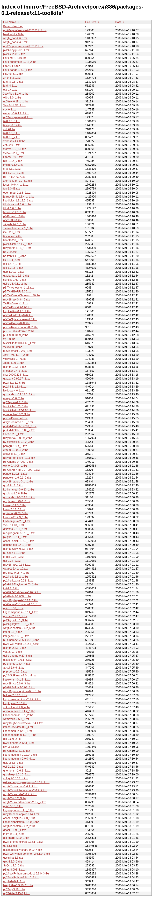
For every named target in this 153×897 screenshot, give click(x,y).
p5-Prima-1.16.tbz (14, 216)
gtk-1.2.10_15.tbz (13, 172)
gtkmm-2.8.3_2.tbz (14, 647)
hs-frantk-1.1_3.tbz (14, 256)
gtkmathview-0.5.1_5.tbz (18, 548)
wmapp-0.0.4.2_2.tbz (16, 113)
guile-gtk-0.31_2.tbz (15, 283)
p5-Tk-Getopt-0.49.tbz (16, 323)
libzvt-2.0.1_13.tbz (14, 509)
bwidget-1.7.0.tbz (13, 34)
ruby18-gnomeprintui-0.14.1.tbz (22, 691)
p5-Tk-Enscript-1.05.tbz (17, 307)
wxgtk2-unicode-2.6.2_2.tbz (20, 794)
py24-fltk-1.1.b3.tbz (14, 386)
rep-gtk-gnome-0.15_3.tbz (19, 533)
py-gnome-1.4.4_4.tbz (16, 663)
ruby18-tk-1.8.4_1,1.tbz (17, 248)
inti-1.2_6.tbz (11, 588)
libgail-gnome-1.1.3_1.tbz (18, 810)
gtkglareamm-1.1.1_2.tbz (18, 422)
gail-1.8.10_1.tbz (13, 608)
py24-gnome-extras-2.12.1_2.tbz (23, 841)
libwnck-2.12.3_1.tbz (15, 517)
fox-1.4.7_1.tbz (12, 263)
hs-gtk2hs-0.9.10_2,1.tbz (18, 885)
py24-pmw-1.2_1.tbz (15, 402)
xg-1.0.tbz (9, 339)
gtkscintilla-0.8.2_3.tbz (16, 414)
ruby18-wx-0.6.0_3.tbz (16, 683)
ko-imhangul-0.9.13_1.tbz (18, 489)
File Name (9, 22)
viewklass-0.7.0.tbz (14, 358)
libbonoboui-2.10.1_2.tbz (18, 715)
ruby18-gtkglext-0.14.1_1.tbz (20, 600)
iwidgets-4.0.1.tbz (14, 390)
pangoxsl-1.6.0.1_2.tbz (17, 477)
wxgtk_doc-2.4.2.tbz (15, 42)
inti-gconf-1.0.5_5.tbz (16, 636)
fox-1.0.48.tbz (11, 188)
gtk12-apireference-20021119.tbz (23, 46)
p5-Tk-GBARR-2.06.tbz (17, 291)
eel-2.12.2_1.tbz (13, 766)
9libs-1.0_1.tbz (12, 97)
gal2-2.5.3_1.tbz (13, 762)
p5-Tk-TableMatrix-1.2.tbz (18, 331)
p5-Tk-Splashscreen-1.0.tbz (20, 319)
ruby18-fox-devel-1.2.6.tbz (19, 457)
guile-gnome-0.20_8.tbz (17, 655)
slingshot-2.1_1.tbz (14, 224)
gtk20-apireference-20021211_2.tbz (25, 30)
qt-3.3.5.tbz (10, 845)
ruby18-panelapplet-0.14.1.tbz (21, 814)
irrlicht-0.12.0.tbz (13, 164)
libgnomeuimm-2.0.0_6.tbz (19, 758)
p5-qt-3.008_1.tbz (14, 869)
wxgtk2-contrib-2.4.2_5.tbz (19, 628)
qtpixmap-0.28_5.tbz (15, 513)
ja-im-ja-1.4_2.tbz (13, 833)
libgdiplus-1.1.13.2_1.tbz (18, 200)
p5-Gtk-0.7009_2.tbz (15, 335)
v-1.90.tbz (9, 129)
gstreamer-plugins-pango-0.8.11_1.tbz (26, 782)
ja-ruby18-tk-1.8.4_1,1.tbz (18, 196)
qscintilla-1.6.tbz (13, 857)
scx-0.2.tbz (9, 109)
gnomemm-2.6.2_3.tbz (17, 770)
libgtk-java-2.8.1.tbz (15, 703)
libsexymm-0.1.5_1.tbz (17, 679)
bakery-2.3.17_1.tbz (15, 695)
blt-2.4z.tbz (10, 251)
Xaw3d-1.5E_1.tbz (14, 105)
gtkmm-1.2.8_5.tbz (14, 366)
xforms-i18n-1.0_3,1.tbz (17, 180)
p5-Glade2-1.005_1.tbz (17, 596)
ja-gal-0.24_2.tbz (13, 556)
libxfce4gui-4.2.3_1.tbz (17, 521)
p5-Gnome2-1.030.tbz (16, 750)
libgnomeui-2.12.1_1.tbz (17, 731)
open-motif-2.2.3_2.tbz (17, 192)
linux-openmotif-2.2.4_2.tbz (19, 61)
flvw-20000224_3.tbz (15, 374)
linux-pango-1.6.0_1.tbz (17, 69)
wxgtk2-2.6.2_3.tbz (14, 798)
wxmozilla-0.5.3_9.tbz (16, 719)
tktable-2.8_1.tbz (13, 240)
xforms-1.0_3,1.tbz (14, 149)
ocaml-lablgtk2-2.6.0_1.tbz (19, 818)
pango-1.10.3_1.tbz (15, 473)
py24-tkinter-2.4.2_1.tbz (17, 244)
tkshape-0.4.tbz (12, 236)
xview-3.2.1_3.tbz (14, 153)
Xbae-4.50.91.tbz (13, 362)
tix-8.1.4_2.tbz (11, 259)
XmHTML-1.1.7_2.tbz (16, 354)
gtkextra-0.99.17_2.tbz (16, 378)
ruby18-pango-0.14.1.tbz (18, 481)
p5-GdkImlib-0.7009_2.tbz (19, 430)
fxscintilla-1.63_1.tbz (15, 406)
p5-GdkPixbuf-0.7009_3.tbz (20, 426)
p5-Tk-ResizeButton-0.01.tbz (20, 327)
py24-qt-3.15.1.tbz (14, 889)
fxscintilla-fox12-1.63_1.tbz (19, 410)
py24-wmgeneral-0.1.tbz (18, 117)
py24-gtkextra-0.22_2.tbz (18, 580)
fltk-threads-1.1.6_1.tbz (17, 204)
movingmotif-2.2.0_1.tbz (17, 350)
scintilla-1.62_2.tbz (14, 279)
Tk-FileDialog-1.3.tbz (15, 303)
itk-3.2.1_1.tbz (11, 232)
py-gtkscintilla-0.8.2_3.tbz (18, 441)
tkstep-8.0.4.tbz (12, 125)
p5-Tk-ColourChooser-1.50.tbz (21, 295)
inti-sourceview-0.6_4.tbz (18, 727)
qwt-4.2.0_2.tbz (12, 861)
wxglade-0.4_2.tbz (14, 881)
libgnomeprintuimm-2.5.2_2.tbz (22, 699)
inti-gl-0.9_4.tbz (12, 631)
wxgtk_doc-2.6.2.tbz (15, 38)
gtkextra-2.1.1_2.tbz (15, 529)
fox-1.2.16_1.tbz (13, 267)
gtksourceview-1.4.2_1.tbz (19, 711)
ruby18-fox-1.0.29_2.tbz (17, 438)
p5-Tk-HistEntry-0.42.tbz (18, 315)
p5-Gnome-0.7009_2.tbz (18, 461)
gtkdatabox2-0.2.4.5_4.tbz (19, 497)
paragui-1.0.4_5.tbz (15, 446)
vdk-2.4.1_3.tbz (12, 651)
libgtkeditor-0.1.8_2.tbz (17, 311)
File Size (90, 22)
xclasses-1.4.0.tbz (14, 141)
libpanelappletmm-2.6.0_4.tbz (21, 822)
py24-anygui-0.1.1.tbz (16, 50)
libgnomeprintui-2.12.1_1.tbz (20, 612)
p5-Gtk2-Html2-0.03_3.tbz (19, 687)
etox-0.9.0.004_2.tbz (15, 449)
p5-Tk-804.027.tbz (14, 176)
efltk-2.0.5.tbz (11, 145)
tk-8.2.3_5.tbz (11, 121)
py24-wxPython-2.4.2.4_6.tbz (21, 643)
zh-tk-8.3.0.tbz (11, 77)
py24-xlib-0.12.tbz (14, 54)
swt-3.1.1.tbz (11, 746)
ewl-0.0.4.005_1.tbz (15, 465)
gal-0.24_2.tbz (11, 560)
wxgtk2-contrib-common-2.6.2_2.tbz (25, 790)
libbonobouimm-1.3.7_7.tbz (19, 734)
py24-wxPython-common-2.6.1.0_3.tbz (26, 853)
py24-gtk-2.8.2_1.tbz (15, 576)
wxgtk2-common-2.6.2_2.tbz (20, 786)
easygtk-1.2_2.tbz (14, 453)
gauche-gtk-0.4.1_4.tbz (17, 544)
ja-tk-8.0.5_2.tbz (13, 81)
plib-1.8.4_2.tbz (12, 160)
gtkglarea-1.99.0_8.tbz (16, 501)
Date (118, 22)
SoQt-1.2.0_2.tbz (13, 865)
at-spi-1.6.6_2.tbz (13, 667)
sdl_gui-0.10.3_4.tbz (15, 778)
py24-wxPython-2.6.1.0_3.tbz (21, 877)
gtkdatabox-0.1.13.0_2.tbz (19, 394)
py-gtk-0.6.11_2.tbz (15, 537)
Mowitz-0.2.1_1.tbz (14, 212)
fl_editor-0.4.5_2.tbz (15, 370)
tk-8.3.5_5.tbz (11, 133)
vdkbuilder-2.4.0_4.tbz (16, 707)
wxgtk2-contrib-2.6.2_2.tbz (19, 826)
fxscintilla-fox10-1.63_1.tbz (19, 343)
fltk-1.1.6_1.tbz (12, 208)
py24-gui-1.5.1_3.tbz (15, 620)
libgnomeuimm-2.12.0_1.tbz (20, 754)
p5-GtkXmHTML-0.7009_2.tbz (21, 469)
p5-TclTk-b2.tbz (12, 220)
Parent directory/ (13, 26)
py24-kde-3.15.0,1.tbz (16, 893)
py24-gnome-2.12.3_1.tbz (18, 742)
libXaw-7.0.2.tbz (13, 157)
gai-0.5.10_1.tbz (13, 806)
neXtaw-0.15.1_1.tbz (15, 101)
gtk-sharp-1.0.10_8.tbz (17, 774)
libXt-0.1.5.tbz (11, 66)
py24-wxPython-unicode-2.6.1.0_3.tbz (26, 873)
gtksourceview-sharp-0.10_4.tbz (22, 849)
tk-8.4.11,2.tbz (11, 168)
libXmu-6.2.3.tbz (13, 73)
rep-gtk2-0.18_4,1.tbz (16, 572)
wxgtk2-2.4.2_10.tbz (15, 568)
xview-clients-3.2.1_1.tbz (18, 228)
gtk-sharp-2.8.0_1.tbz (16, 837)
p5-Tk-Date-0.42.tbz (15, 418)
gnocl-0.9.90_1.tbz (14, 830)
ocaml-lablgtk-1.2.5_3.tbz (18, 540)
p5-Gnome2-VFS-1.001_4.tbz (21, 640)
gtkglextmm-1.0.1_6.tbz (17, 659)
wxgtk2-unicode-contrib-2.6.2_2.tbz (24, 802)
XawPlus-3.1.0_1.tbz (15, 93)
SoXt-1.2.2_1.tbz (13, 434)
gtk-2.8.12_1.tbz (13, 485)
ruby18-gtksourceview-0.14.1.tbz (23, 723)
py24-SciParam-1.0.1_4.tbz (19, 675)
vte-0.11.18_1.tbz (13, 525)
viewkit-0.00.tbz (12, 347)
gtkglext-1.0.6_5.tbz (15, 493)
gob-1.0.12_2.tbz (13, 271)
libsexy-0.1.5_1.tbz (14, 505)
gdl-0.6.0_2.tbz (12, 738)
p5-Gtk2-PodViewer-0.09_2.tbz (22, 592)
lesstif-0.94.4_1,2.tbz (15, 184)
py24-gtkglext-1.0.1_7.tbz (18, 624)
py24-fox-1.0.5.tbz (14, 382)
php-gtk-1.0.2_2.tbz (15, 671)
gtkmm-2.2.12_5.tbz (15, 616)
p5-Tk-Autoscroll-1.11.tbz (18, 287)
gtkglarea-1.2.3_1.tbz (16, 275)
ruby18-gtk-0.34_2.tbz (16, 299)
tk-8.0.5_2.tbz (11, 137)
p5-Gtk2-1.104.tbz (14, 552)
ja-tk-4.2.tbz (10, 85)
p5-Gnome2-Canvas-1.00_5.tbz (22, 604)
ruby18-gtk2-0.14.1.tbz (17, 564)
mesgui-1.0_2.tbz (13, 398)
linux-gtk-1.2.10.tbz (14, 58)
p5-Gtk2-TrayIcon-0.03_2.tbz (20, 584)
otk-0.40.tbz (10, 89)
